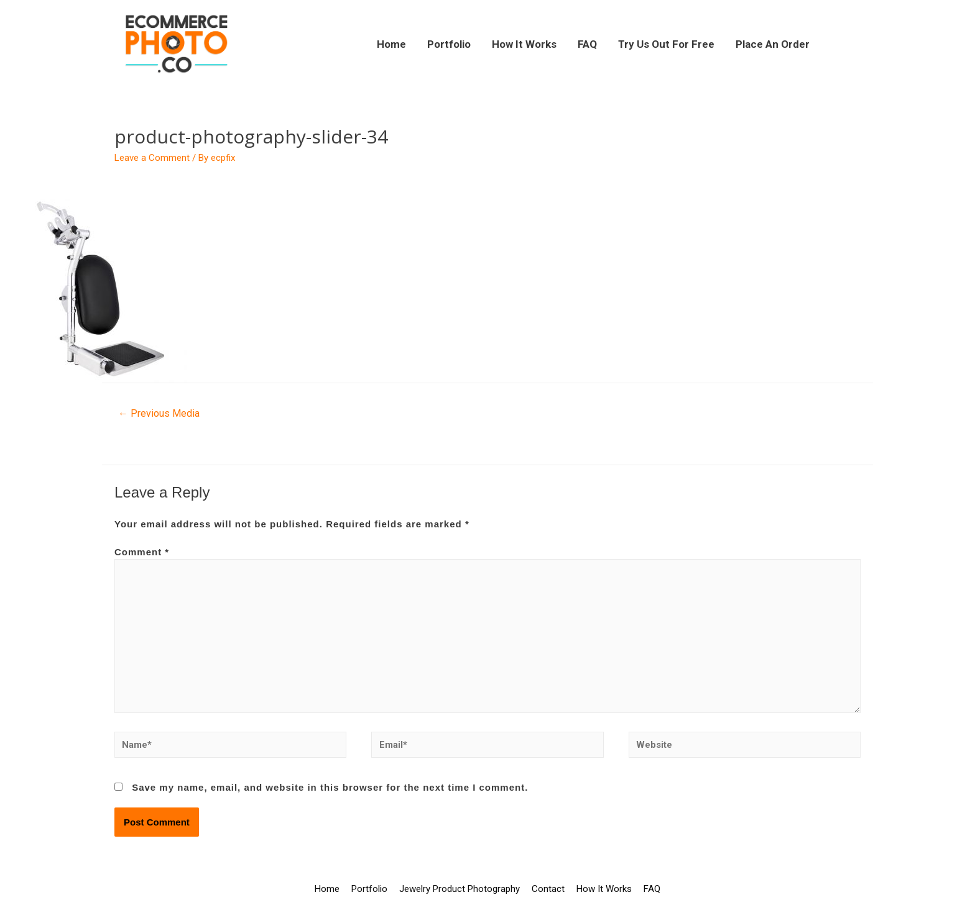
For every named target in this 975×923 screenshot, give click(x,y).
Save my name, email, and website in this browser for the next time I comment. (330, 787)
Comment (141, 552)
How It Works (524, 44)
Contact (548, 888)
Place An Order (773, 44)
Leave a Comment (152, 157)
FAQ (587, 44)
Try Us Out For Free (666, 44)
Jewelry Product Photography (459, 888)
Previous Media (159, 413)
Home (391, 44)
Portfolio (449, 44)
